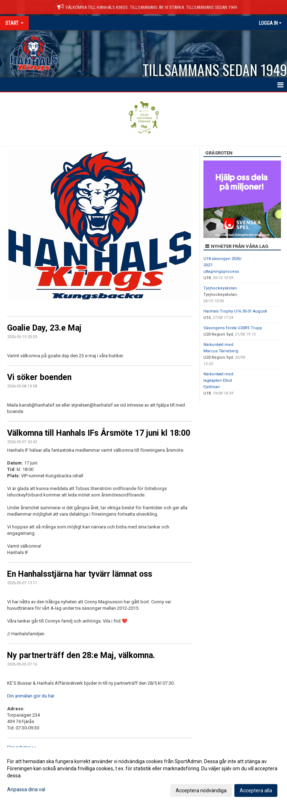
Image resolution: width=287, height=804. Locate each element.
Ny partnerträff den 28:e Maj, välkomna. (81, 655)
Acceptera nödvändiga (201, 790)
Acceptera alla (256, 790)
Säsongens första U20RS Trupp (232, 328)
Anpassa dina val (26, 789)
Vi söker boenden (39, 377)
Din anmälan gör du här (30, 696)
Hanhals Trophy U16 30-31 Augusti (235, 311)
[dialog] (143, 775)
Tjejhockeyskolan (220, 288)
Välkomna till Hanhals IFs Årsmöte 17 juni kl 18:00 (98, 433)
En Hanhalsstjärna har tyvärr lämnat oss (79, 574)
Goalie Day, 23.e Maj (44, 328)
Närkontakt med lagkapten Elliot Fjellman (218, 380)
